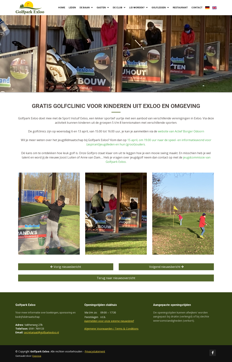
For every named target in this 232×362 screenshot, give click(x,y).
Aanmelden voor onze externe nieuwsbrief (109, 321)
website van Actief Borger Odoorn (181, 132)
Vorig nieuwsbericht (65, 267)
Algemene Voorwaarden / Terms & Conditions (111, 328)
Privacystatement (95, 351)
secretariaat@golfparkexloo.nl (41, 332)
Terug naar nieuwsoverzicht (116, 278)
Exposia (36, 355)
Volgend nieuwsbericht (166, 267)
